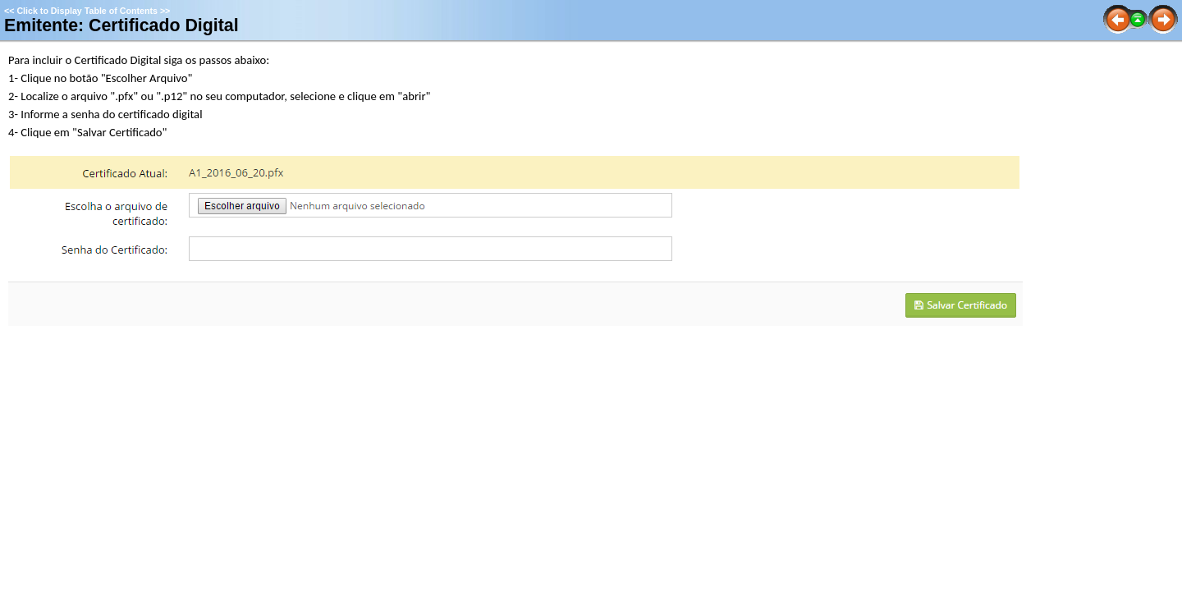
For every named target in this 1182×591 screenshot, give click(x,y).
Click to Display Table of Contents (87, 11)
